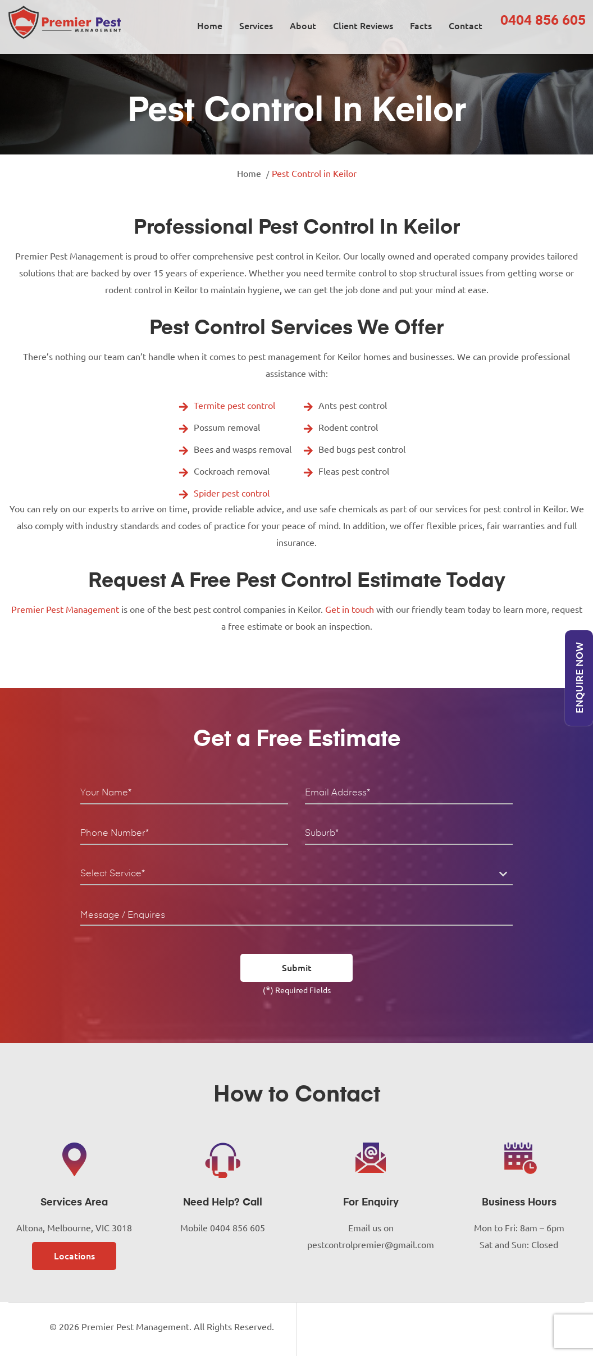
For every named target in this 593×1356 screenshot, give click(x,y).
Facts (421, 26)
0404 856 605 (543, 21)
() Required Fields (297, 989)
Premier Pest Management (65, 609)
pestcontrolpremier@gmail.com (370, 1245)
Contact (465, 26)
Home (209, 26)
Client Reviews (363, 26)
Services (256, 26)
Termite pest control (234, 406)
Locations (74, 1256)
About (303, 26)
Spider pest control (232, 493)
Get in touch (349, 609)
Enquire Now (579, 678)
